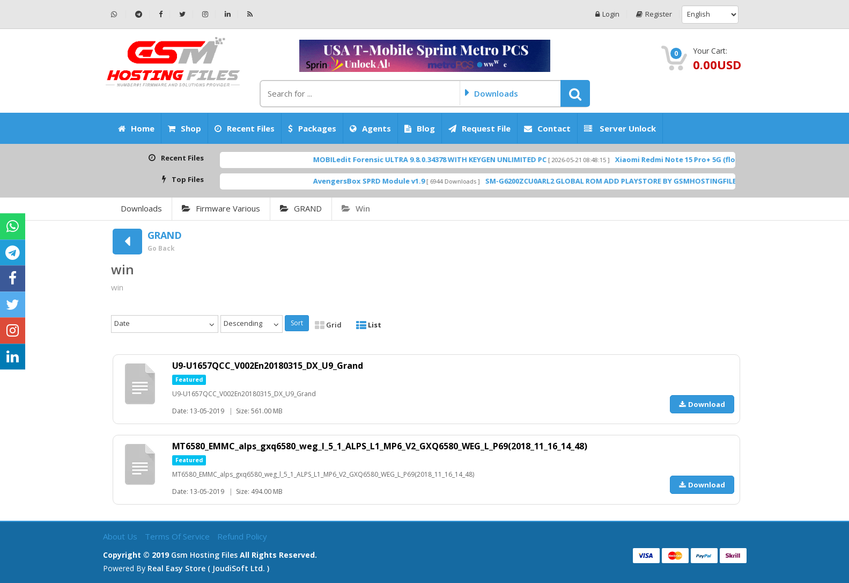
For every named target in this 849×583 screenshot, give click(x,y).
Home (136, 128)
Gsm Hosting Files (204, 555)
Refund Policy (242, 536)
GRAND (301, 208)
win (356, 208)
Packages (312, 128)
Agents (370, 128)
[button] (575, 93)
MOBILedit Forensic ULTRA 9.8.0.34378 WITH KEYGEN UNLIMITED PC (450, 159)
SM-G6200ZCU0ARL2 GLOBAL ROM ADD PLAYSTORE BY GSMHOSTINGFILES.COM (643, 181)
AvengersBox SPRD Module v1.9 (389, 181)
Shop (184, 128)
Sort (297, 322)
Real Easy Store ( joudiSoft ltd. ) (208, 568)
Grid (328, 325)
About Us (121, 536)
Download (702, 404)
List (368, 325)
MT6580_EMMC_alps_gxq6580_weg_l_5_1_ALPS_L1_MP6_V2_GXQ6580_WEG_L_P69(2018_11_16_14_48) (380, 446)
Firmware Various (221, 208)
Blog (419, 128)
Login (607, 14)
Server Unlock (620, 128)
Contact (547, 128)
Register (654, 14)
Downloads (141, 208)
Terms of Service (178, 536)
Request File (479, 128)
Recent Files (245, 128)
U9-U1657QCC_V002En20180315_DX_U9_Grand (268, 365)
